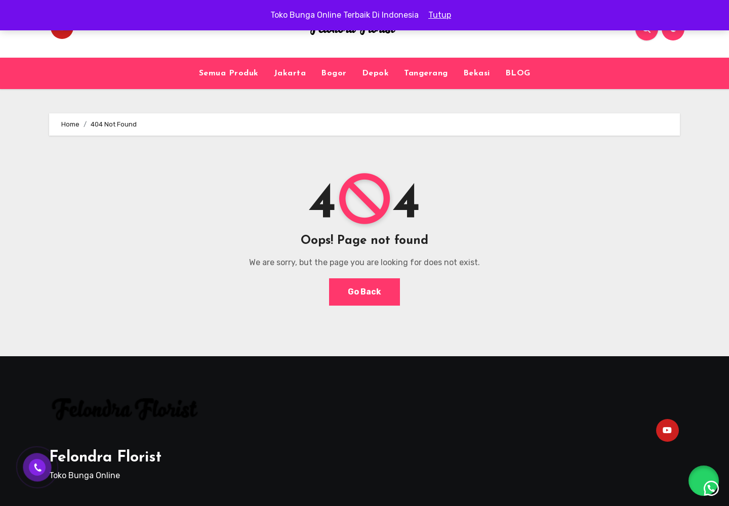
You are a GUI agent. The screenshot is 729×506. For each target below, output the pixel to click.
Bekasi (476, 73)
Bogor (334, 73)
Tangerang (426, 73)
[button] (703, 481)
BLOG (518, 73)
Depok (375, 73)
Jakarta (290, 73)
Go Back (364, 292)
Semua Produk (229, 73)
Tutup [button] (439, 15)
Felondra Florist (105, 458)
